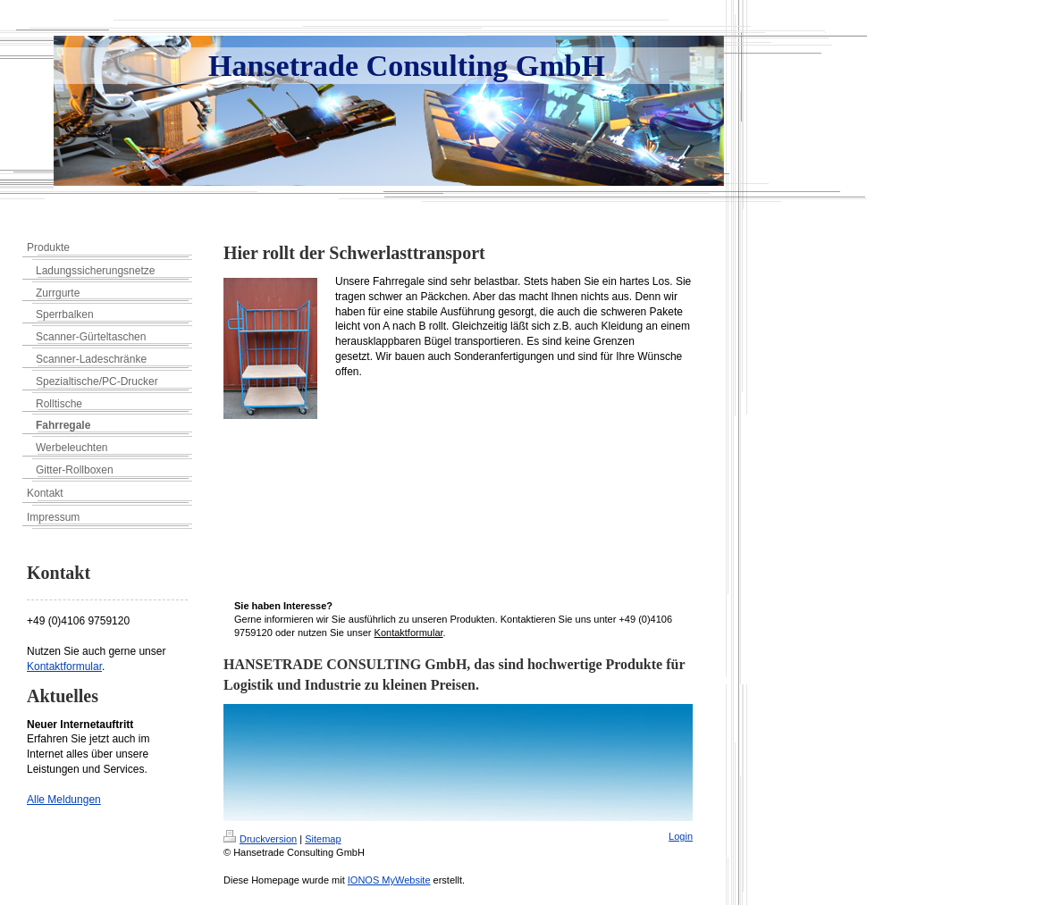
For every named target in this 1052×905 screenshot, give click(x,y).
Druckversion (260, 839)
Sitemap (323, 839)
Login (681, 836)
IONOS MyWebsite (389, 880)
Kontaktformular (64, 666)
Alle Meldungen (64, 799)
